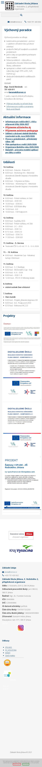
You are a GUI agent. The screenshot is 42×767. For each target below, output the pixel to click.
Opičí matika (10, 655)
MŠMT (7, 653)
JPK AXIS (8, 647)
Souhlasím (25, 764)
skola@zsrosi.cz (16, 22)
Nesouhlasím (17, 764)
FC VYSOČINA (10, 650)
